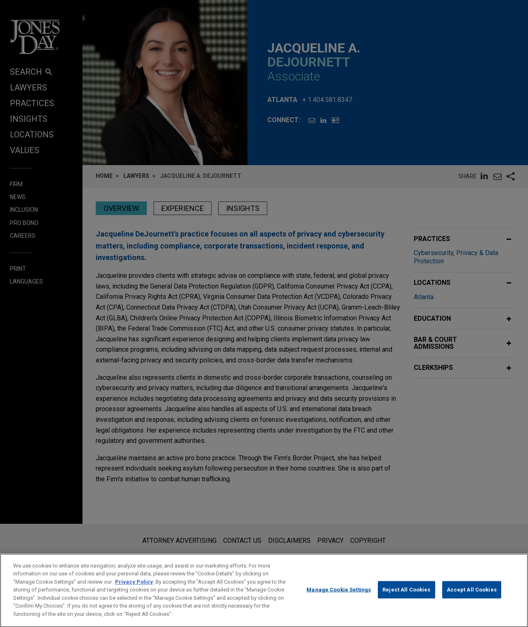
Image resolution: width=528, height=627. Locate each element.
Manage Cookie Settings (338, 597)
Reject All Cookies (406, 597)
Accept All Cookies (472, 597)
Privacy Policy (134, 589)
